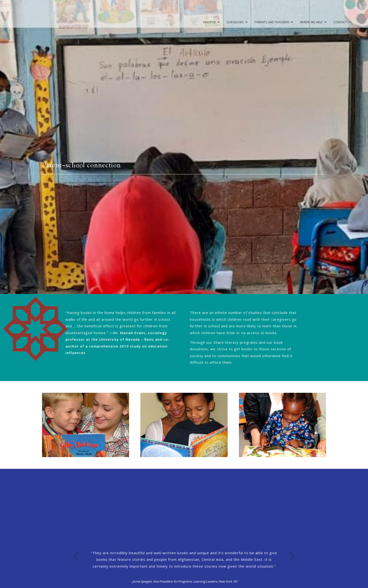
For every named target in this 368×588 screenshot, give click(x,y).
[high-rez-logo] (24, 14)
